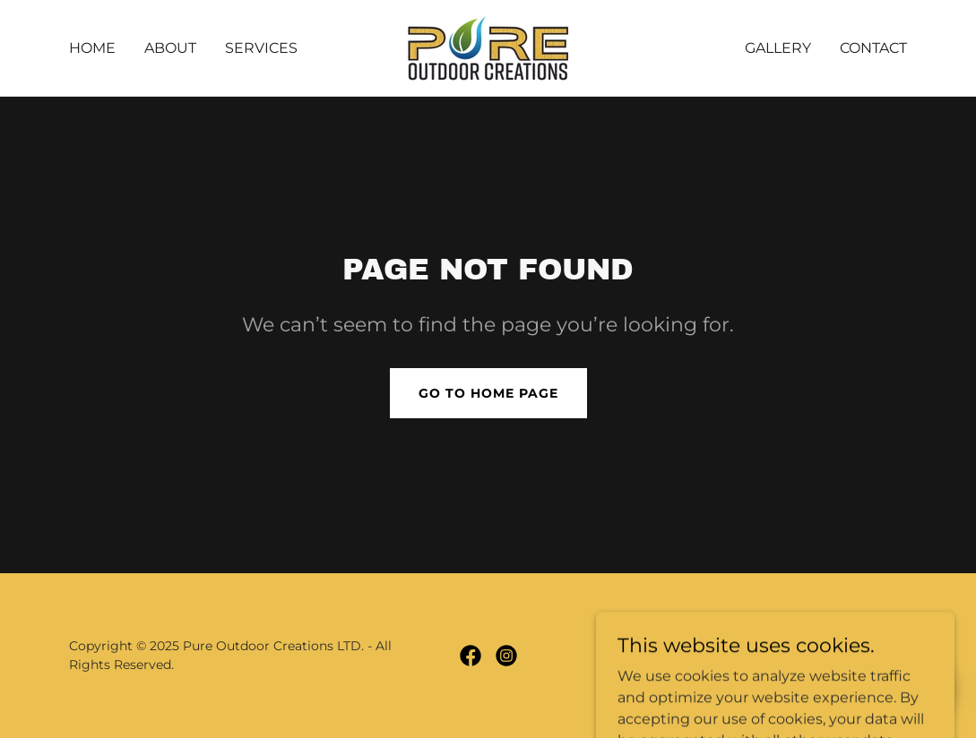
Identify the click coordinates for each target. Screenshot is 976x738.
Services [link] (261, 47)
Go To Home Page (488, 393)
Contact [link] (873, 47)
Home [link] (92, 47)
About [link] (170, 47)
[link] (487, 47)
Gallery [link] (778, 47)
